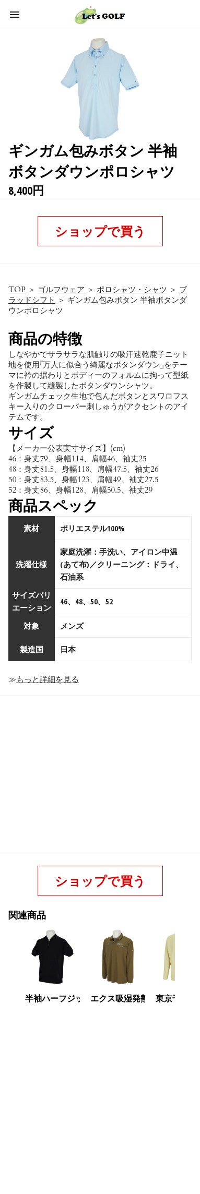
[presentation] (184, 957)
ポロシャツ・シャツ (132, 289)
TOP (17, 289)
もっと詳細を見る (47, 679)
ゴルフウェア (61, 289)
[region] (98, 1088)
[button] (14, 14)
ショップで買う (100, 231)
